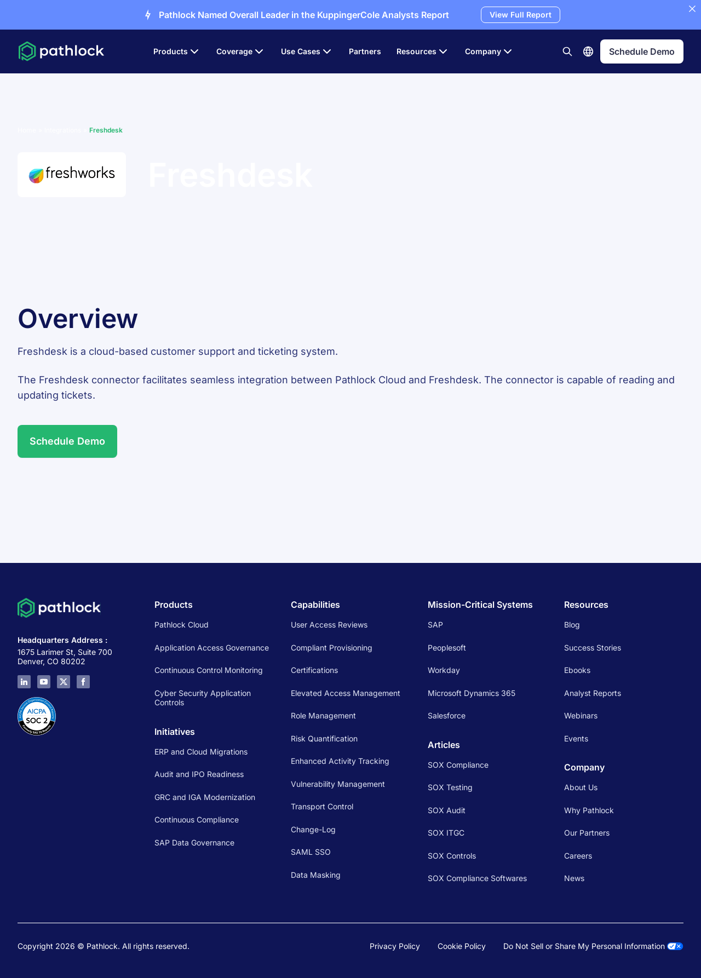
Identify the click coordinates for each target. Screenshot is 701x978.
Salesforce (447, 715)
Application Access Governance (211, 647)
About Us (580, 787)
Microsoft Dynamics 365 (471, 693)
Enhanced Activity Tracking (340, 761)
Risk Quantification (324, 738)
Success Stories (592, 647)
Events (576, 738)
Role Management (323, 715)
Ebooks (577, 670)
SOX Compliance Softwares (477, 878)
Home (27, 130)
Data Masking (316, 874)
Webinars (580, 715)
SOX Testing (450, 787)
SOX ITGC (446, 832)
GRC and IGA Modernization (204, 797)
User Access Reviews (329, 624)
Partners (365, 51)
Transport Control (322, 806)
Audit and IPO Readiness (199, 774)
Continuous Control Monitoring (208, 670)
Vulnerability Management (338, 784)
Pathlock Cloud (181, 624)
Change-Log (313, 829)
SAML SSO (311, 851)
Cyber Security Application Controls (202, 697)
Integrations (62, 130)
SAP (435, 624)
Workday (444, 670)
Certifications (314, 670)
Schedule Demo (67, 441)
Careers (578, 855)
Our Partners (587, 832)
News (574, 878)
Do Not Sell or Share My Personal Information (593, 946)
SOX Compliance (458, 764)
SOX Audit (447, 810)
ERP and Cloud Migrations (202, 751)
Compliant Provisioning (331, 647)
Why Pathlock (589, 810)
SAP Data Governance (194, 842)
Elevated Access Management (345, 693)
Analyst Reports (592, 693)
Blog (572, 624)
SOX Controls (452, 855)
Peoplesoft (447, 647)
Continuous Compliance (196, 819)
